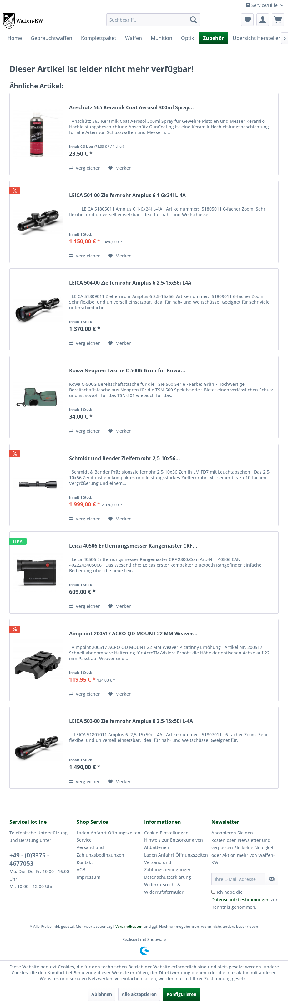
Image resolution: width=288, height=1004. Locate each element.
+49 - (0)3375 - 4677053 (29, 859)
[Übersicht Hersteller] (256, 38)
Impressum (88, 877)
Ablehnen (101, 994)
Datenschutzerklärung (167, 877)
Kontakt (85, 862)
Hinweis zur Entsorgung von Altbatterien (173, 843)
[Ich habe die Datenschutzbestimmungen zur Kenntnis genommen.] (213, 892)
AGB (81, 869)
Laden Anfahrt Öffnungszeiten (108, 833)
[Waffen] (133, 38)
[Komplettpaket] (99, 38)
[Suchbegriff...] (153, 19)
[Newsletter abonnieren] (271, 879)
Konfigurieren (181, 994)
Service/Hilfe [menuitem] (262, 5)
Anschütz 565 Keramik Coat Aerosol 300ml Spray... (131, 107)
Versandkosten (129, 926)
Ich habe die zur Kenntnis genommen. (244, 899)
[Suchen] (193, 19)
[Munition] (161, 38)
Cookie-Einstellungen (166, 833)
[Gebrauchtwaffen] (51, 38)
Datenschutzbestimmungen (240, 899)
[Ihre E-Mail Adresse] (238, 879)
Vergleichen (85, 168)
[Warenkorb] (278, 19)
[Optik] (188, 38)
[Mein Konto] (262, 19)
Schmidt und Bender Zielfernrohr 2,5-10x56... (124, 458)
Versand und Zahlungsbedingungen (100, 851)
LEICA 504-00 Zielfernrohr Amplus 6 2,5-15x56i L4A (130, 283)
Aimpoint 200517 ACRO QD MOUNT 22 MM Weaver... (133, 633)
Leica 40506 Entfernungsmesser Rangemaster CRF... (133, 546)
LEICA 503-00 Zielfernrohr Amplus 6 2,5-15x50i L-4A (131, 721)
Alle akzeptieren (139, 994)
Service (84, 840)
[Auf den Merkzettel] (120, 168)
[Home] (14, 38)
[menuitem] (153, 19)
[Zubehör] (213, 38)
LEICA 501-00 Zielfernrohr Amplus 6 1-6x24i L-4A (127, 195)
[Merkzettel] (247, 19)
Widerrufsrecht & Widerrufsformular (164, 888)
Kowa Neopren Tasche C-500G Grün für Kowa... (127, 370)
